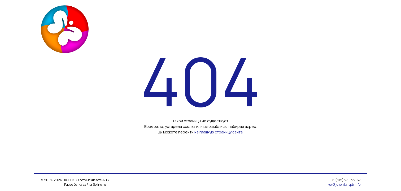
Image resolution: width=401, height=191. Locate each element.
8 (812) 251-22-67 (346, 180)
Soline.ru (99, 184)
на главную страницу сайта (218, 131)
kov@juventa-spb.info (344, 184)
